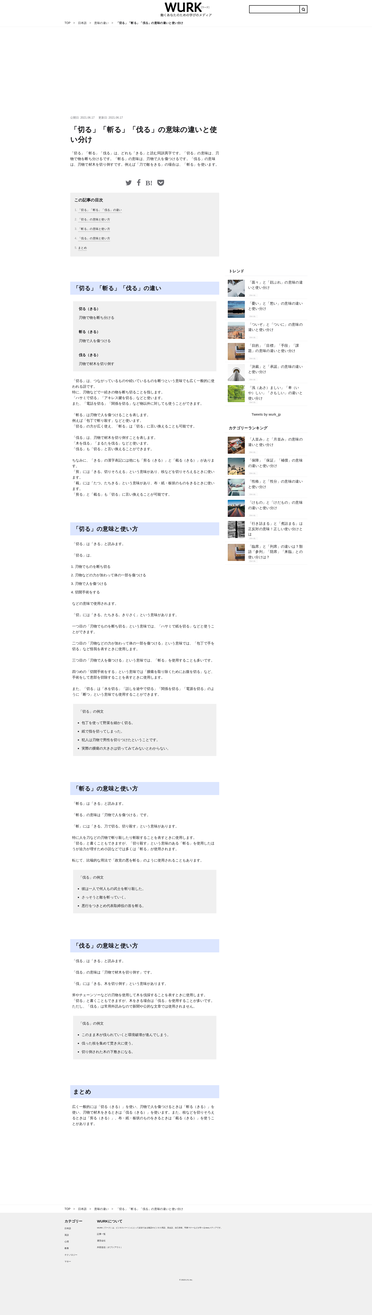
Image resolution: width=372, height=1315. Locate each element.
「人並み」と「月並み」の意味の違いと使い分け (275, 442)
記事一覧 (101, 1234)
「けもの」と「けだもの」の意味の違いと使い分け (275, 505)
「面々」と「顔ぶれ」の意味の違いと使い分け (275, 285)
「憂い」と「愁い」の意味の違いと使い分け (275, 306)
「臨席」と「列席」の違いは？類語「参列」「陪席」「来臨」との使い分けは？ (275, 551)
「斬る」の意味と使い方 (94, 229)
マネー (68, 1261)
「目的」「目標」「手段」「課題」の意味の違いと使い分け (273, 348)
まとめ (82, 247)
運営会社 (101, 1240)
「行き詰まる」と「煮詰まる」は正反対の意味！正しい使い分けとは (275, 528)
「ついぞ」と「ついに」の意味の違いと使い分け (275, 327)
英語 (67, 1235)
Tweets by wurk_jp (266, 414)
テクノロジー (71, 1255)
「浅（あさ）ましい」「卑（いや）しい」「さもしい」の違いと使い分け (275, 393)
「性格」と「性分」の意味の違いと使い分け (275, 484)
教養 (67, 1248)
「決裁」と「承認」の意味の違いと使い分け (275, 369)
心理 (67, 1241)
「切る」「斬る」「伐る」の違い (100, 210)
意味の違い (252, 295)
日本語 (68, 1228)
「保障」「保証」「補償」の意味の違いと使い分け (275, 463)
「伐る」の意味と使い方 (94, 238)
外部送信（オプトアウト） (110, 1247)
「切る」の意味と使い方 (94, 219)
